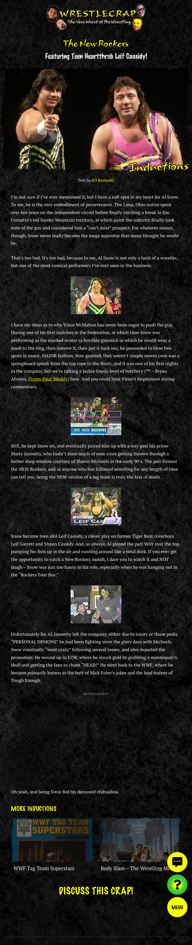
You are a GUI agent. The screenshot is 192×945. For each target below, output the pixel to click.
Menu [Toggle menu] (177, 907)
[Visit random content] (177, 885)
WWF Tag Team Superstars (43, 868)
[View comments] (177, 862)
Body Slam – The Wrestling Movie (139, 868)
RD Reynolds (103, 180)
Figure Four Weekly (47, 379)
